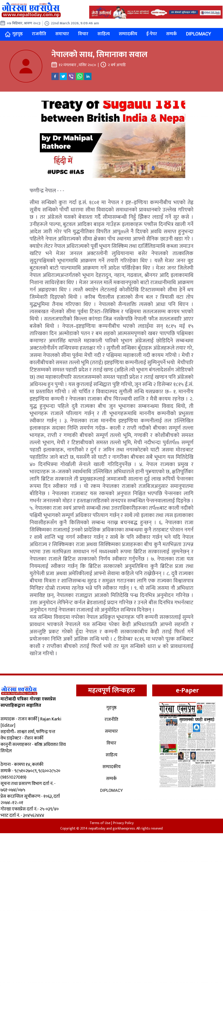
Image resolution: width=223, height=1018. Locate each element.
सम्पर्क (171, 34)
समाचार (62, 34)
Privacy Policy (123, 823)
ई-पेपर (151, 34)
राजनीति (39, 34)
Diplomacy (198, 34)
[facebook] (55, 76)
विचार (83, 34)
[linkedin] (87, 76)
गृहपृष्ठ (14, 34)
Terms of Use (100, 823)
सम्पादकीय (128, 34)
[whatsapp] (79, 76)
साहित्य (103, 34)
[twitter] (63, 76)
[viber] (71, 76)
